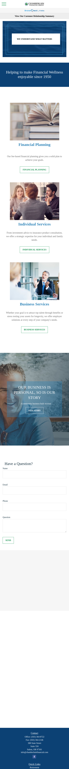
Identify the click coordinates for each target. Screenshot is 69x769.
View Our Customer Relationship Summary (34, 16)
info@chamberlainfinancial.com (34, 752)
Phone (5, 501)
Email (5, 485)
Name (5, 468)
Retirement (34, 767)
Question (6, 517)
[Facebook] (34, 756)
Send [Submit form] (8, 540)
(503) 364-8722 (37, 737)
